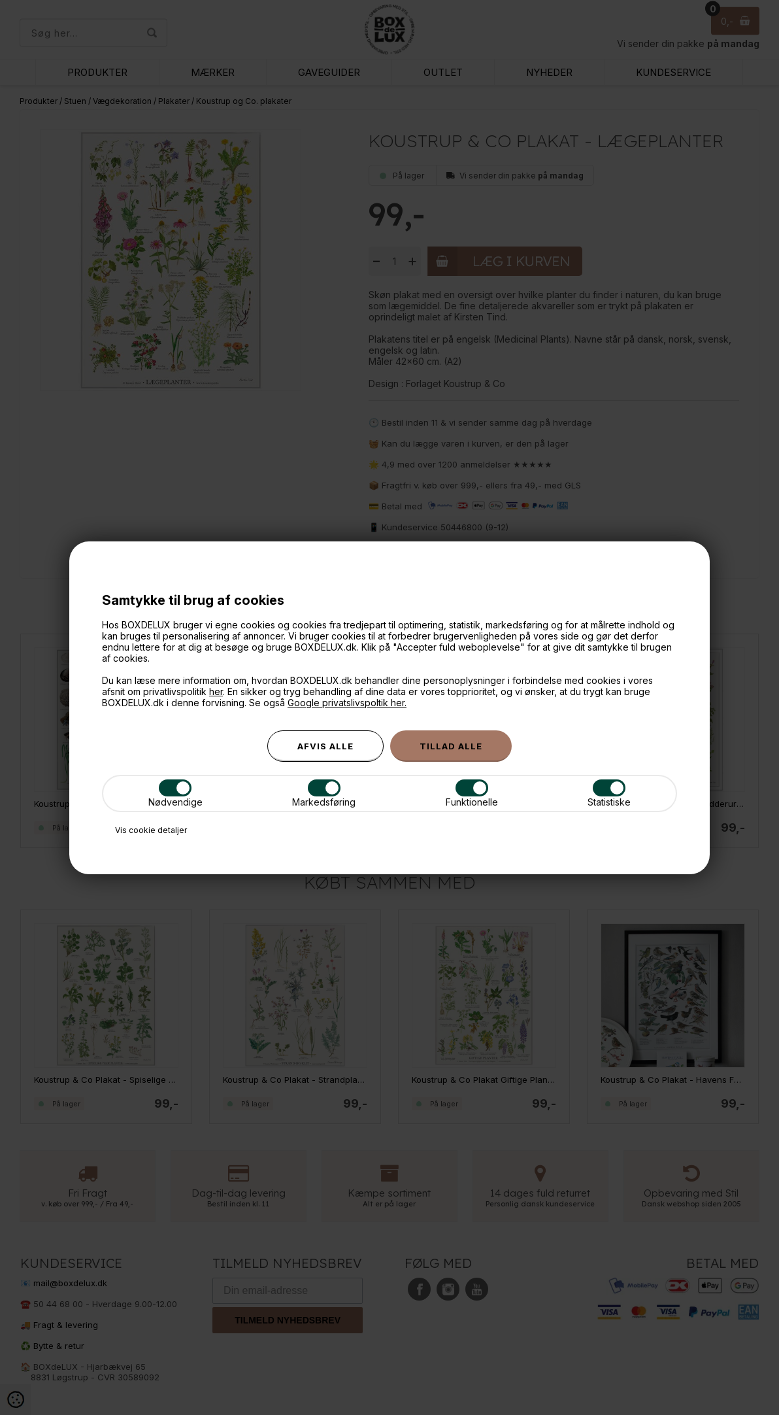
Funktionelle (472, 793)
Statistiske (609, 793)
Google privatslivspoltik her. (347, 702)
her (216, 691)
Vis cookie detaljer (151, 830)
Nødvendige (175, 793)
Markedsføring (324, 793)
